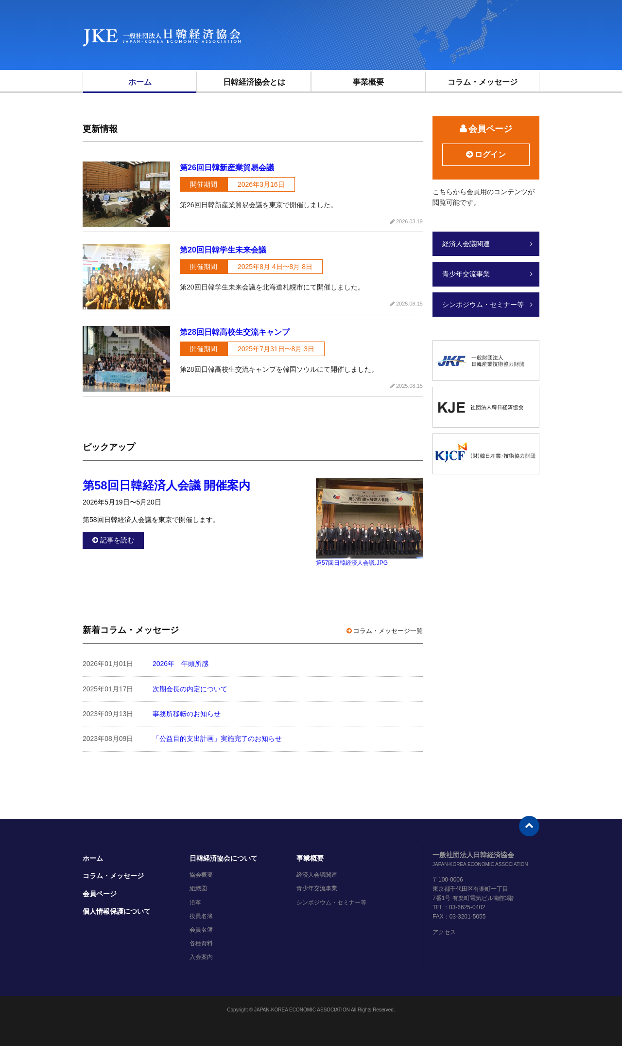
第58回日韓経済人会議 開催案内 (166, 485)
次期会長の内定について (190, 689)
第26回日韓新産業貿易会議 (227, 167)
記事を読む (117, 540)
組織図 (198, 888)
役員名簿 (201, 916)
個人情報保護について (117, 911)
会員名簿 (201, 929)
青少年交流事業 (466, 274)
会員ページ (100, 894)
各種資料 (201, 943)
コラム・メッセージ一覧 (388, 630)
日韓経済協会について (224, 858)
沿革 (195, 902)
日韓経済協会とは (254, 82)
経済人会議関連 (466, 244)
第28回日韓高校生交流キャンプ (235, 332)
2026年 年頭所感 (180, 663)
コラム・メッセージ (483, 82)
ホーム (140, 82)
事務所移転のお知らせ (187, 714)
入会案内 (201, 957)
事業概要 (368, 82)
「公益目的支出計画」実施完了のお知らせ (217, 738)
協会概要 (201, 874)
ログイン (490, 154)
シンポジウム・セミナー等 (483, 304)
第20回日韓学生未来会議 (223, 250)
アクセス (444, 932)
